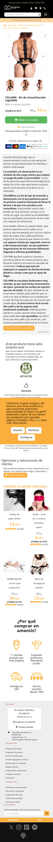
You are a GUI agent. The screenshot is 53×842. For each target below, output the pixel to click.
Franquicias (10, 778)
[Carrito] (36, 8)
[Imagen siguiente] (43, 56)
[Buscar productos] (21, 14)
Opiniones (13, 820)
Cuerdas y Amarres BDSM (16, 28)
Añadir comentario (15, 475)
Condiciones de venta (14, 795)
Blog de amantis (12, 767)
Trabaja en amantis (13, 774)
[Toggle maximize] (45, 35)
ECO (40, 820)
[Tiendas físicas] (40, 8)
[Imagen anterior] (9, 56)
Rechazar (33, 430)
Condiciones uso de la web (16, 787)
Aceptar (17, 430)
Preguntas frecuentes (14, 752)
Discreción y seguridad (15, 791)
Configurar (26, 437)
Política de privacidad (14, 798)
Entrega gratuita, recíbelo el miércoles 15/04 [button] (26, 131)
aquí (38, 420)
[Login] (31, 8)
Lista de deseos (26, 127)
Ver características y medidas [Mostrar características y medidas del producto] (19, 328)
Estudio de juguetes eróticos (17, 759)
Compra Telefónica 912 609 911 (24, 713)
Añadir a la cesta (26, 120)
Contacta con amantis (24, 722)
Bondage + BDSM (16, 25)
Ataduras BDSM (33, 25)
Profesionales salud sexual (16, 770)
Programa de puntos (14, 748)
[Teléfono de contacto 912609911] (45, 8)
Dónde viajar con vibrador (16, 763)
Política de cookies (13, 802)
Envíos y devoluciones (14, 756)
